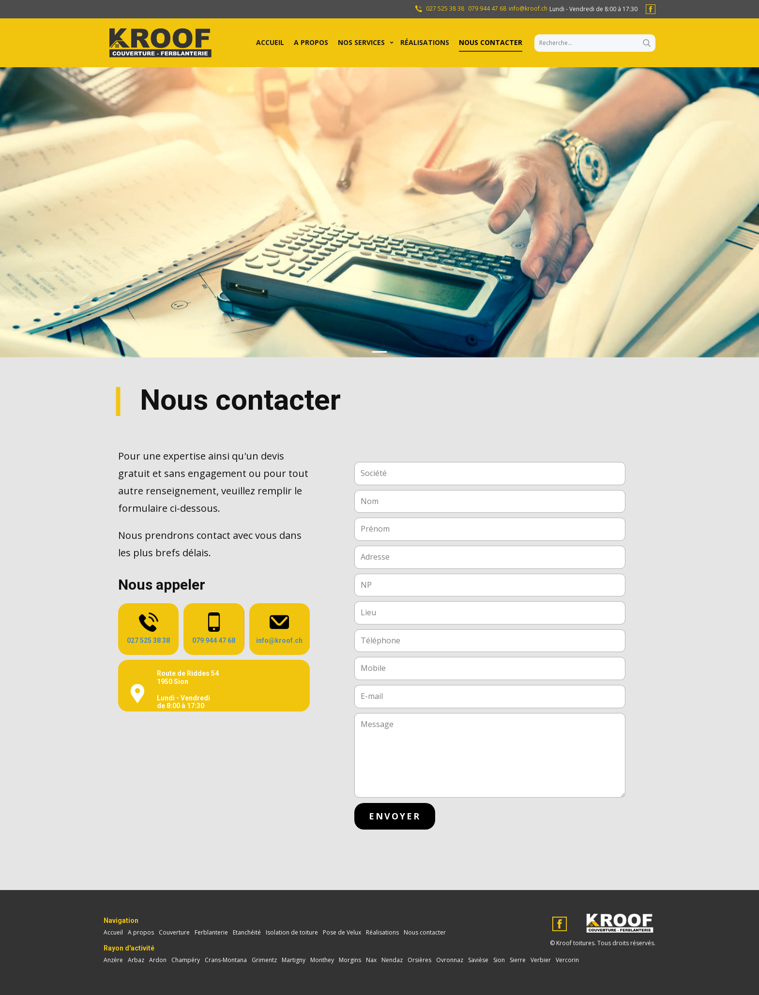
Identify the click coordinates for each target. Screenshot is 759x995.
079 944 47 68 (487, 9)
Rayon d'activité (129, 948)
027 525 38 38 (444, 9)
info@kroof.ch (528, 9)
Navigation (121, 920)
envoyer (395, 816)
